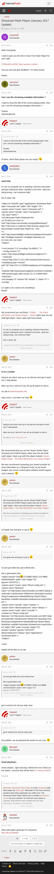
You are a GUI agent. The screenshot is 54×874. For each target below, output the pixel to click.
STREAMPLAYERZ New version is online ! (19, 64)
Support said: (8, 496)
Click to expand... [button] (27, 348)
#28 (51, 491)
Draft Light (19, 790)
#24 (51, 176)
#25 (51, 308)
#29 (51, 547)
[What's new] (45, 10)
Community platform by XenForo (23, 871)
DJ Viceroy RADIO (43, 770)
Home (4, 866)
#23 (51, 131)
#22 (51, 93)
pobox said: (8, 420)
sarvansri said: (9, 137)
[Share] (47, 45)
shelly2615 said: (9, 325)
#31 (51, 722)
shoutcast (42, 788)
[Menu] (4, 10)
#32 (51, 757)
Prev (25, 839)
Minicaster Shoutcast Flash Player (17, 788)
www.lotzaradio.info (18, 391)
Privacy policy (33, 863)
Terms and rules (19, 863)
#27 (51, 415)
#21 (51, 45)
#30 (51, 667)
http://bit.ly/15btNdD (10, 833)
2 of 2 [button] (34, 839)
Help (43, 863)
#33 (51, 825)
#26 (51, 367)
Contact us (6, 863)
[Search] (50, 10)
